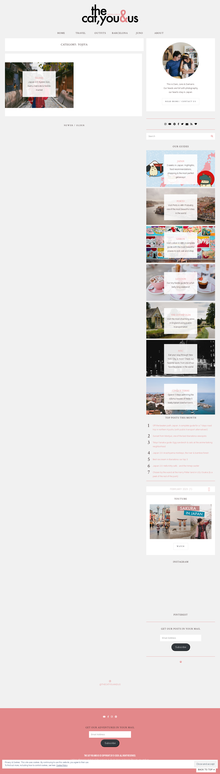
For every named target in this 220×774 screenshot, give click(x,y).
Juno (139, 33)
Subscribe (180, 647)
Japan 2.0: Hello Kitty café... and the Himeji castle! (176, 466)
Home (61, 33)
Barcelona (120, 33)
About (159, 33)
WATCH (181, 546)
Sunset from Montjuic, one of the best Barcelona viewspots (180, 436)
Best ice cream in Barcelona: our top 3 (170, 459)
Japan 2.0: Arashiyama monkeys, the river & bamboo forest (181, 453)
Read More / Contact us (180, 101)
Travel (81, 33)
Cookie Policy (62, 765)
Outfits (100, 33)
